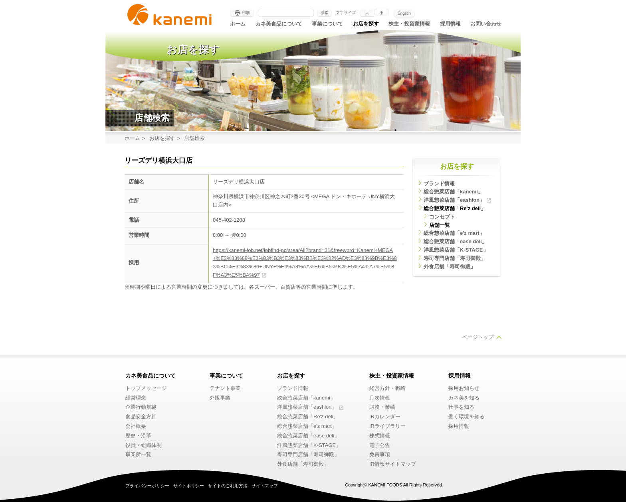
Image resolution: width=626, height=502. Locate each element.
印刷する (242, 13)
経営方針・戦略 (387, 388)
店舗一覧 (439, 225)
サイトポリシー (188, 485)
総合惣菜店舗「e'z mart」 (454, 233)
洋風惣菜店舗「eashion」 (454, 200)
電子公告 (379, 445)
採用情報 (450, 24)
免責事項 (379, 454)
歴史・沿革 (138, 436)
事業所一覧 (138, 454)
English (404, 13)
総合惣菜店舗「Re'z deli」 (455, 208)
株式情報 (379, 436)
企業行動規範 (140, 407)
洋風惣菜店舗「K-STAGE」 (456, 250)
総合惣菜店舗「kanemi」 (453, 192)
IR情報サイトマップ (392, 464)
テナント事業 (225, 388)
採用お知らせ (463, 388)
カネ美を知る (463, 398)
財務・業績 (382, 407)
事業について (327, 24)
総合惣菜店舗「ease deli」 (455, 241)
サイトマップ (265, 485)
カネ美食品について (279, 24)
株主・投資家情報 (409, 24)
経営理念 (135, 398)
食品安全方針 (140, 416)
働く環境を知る (466, 416)
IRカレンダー (384, 416)
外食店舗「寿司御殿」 (449, 267)
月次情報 (379, 398)
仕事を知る (461, 407)
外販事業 (220, 398)
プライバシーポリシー (147, 485)
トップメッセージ (146, 388)
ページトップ (477, 337)
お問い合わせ (485, 24)
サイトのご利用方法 (228, 485)
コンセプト (442, 217)
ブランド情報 (439, 184)
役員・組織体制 (143, 445)
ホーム (238, 24)
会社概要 (135, 426)
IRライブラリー (387, 426)
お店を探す (366, 24)
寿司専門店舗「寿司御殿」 (455, 258)
